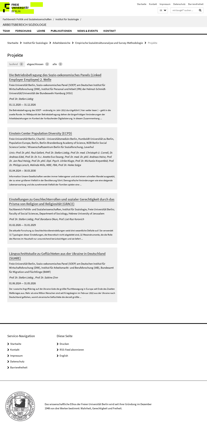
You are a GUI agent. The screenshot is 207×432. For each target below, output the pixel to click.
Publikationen (61, 31)
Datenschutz (179, 4)
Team (6, 31)
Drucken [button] (64, 343)
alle (57, 64)
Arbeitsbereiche (61, 43)
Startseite (141, 4)
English (64, 355)
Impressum (165, 4)
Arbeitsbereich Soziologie (25, 24)
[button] (163, 10)
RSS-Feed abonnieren (72, 349)
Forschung (23, 31)
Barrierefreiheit (195, 4)
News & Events (87, 31)
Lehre (41, 31)
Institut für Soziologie (68, 19)
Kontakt (153, 4)
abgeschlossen (38, 64)
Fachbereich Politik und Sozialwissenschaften (28, 19)
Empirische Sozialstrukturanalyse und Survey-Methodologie (109, 43)
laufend (16, 64)
